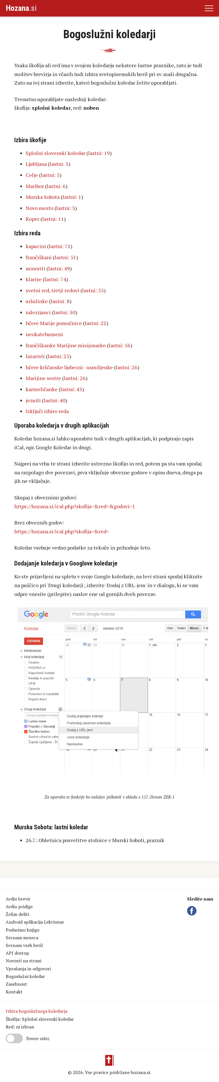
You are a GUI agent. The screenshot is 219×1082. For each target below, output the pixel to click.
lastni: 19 (99, 153)
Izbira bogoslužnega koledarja (36, 1011)
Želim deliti (17, 914)
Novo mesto (39, 208)
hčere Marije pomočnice (54, 323)
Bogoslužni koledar (25, 976)
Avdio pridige (19, 906)
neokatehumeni (44, 334)
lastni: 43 (71, 389)
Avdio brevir (18, 899)
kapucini (36, 246)
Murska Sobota (43, 196)
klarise (34, 279)
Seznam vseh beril (24, 945)
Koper (32, 218)
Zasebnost (16, 984)
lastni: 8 (60, 301)
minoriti (35, 268)
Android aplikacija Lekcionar (35, 922)
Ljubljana (36, 163)
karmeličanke (42, 389)
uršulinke (37, 301)
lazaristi (35, 356)
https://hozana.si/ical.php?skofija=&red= (61, 531)
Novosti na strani (23, 961)
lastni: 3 (59, 163)
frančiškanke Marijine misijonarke (66, 345)
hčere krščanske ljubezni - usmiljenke (69, 367)
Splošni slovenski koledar (55, 153)
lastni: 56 (119, 345)
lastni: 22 (95, 323)
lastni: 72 (59, 246)
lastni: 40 (54, 400)
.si (21, 8)
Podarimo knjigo (22, 930)
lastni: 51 (65, 257)
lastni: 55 (93, 290)
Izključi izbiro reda (47, 411)
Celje (32, 175)
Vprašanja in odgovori (28, 968)
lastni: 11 (53, 218)
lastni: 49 (59, 268)
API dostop (17, 953)
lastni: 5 (50, 175)
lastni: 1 (71, 196)
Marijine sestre (43, 378)
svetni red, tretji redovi (52, 290)
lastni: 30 (64, 312)
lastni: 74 (55, 279)
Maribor (35, 186)
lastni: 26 (126, 367)
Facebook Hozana (192, 910)
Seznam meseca (22, 937)
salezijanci (38, 312)
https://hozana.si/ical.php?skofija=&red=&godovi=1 (74, 506)
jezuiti (33, 400)
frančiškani (39, 257)
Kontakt (14, 992)
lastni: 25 (58, 356)
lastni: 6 (56, 186)
